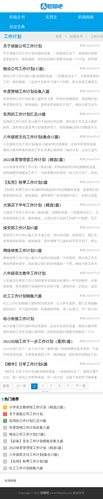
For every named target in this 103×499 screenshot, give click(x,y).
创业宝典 (17, 27)
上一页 (21, 386)
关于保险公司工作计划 (26, 414)
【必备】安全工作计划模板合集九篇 (36, 441)
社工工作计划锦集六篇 (26, 468)
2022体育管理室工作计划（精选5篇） (37, 448)
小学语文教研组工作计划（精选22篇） (38, 407)
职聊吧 (44, 493)
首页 (59, 36)
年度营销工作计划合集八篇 (29, 427)
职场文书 (17, 17)
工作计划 (96, 36)
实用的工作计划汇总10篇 (27, 421)
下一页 (81, 386)
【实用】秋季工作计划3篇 (28, 461)
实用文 (51, 17)
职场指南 (86, 17)
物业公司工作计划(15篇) (27, 434)
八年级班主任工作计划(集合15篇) (34, 454)
